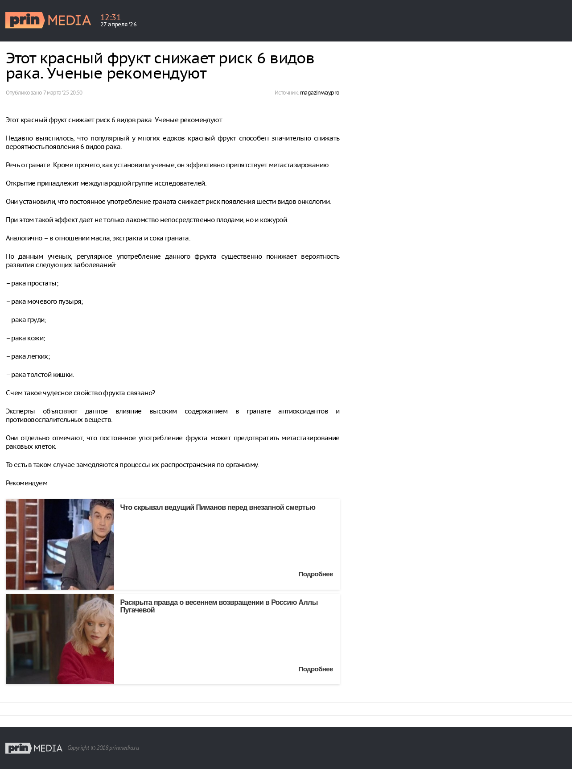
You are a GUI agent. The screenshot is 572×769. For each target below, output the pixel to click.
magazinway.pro (320, 92)
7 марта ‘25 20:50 (62, 92)
